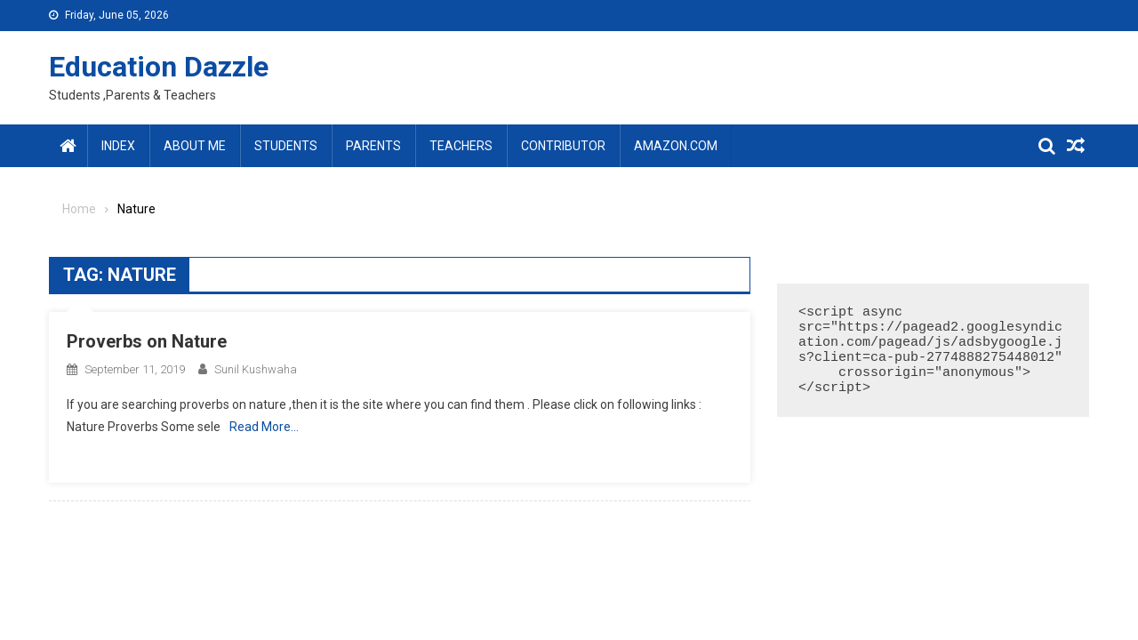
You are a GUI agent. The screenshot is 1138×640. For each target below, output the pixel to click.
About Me (195, 146)
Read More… (264, 427)
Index (118, 146)
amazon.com (675, 146)
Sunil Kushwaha (255, 369)
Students (285, 146)
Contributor (563, 146)
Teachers (461, 146)
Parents (373, 146)
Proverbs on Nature (147, 341)
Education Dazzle (158, 67)
